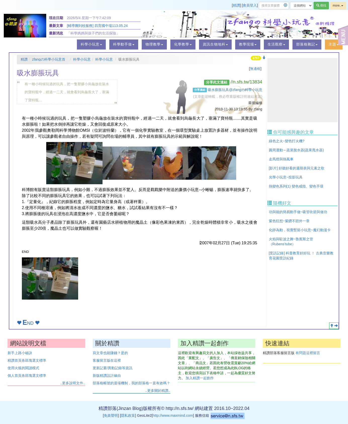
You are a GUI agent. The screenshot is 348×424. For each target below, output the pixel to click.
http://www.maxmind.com (173, 415)
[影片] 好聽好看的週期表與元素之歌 (297, 168)
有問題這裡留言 (307, 353)
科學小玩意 (82, 59)
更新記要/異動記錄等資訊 (112, 368)
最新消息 (56, 33)
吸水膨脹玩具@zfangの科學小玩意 (235, 90)
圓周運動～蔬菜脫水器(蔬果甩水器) (296, 150)
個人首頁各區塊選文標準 (27, 375)
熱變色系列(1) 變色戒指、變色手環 (296, 186)
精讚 (236, 5)
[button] (91, 44)
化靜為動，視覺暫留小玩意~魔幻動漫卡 (300, 230)
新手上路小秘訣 (20, 353)
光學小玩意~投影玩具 (286, 177)
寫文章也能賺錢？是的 (110, 353)
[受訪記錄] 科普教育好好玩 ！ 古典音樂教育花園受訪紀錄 (301, 255)
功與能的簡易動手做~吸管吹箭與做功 (298, 212)
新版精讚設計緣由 (107, 375)
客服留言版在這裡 (107, 360)
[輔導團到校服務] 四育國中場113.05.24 (97, 26)
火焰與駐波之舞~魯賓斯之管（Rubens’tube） (291, 241)
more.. (338, 5)
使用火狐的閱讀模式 (23, 368)
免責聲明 (111, 415)
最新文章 (56, 26)
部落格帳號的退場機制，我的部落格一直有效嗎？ (131, 383)
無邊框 (255, 69)
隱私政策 (128, 415)
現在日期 (56, 18)
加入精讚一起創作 (200, 378)
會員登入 (250, 5)
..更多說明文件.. (72, 383)
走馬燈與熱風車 (281, 159)
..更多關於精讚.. (157, 391)
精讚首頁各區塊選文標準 (27, 360)
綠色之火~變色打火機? (287, 141)
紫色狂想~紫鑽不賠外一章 (289, 221)
